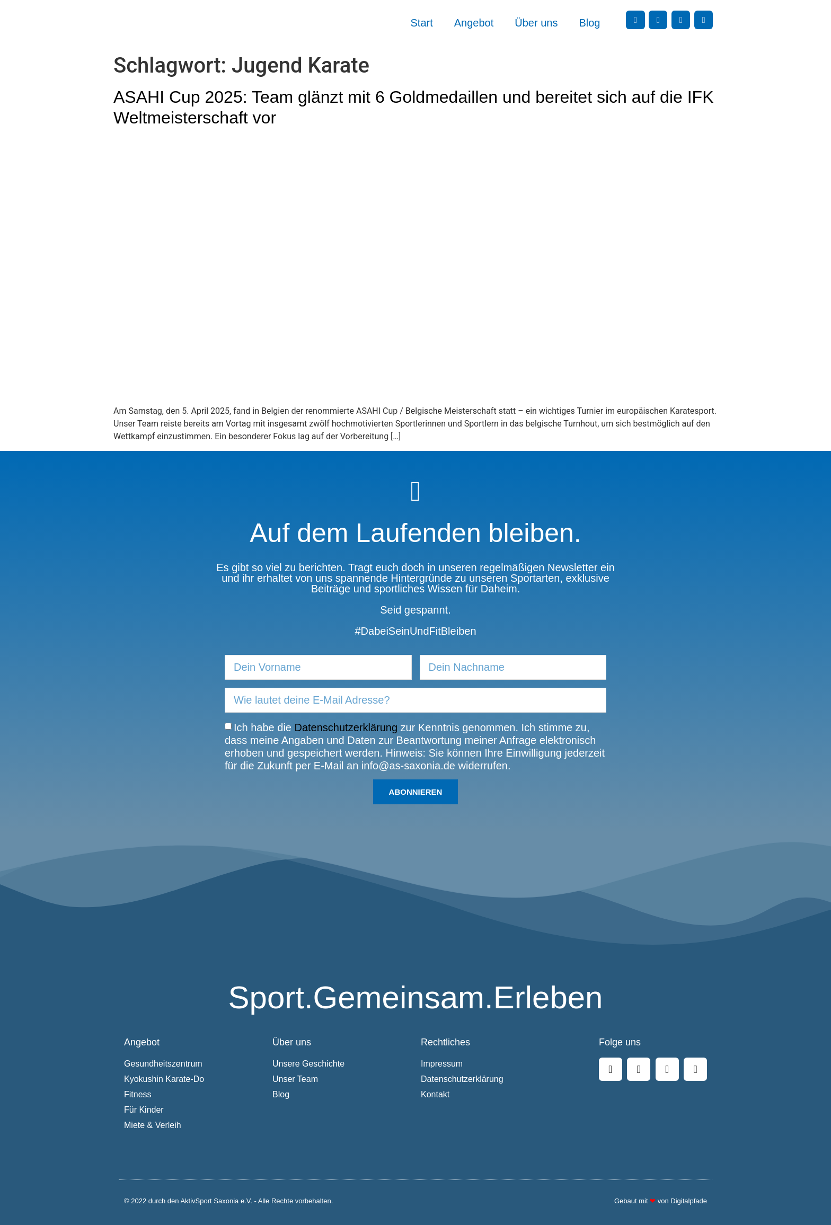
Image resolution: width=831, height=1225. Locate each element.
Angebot (474, 23)
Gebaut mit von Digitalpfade (660, 1201)
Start (422, 23)
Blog (589, 23)
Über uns (536, 23)
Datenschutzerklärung (346, 727)
